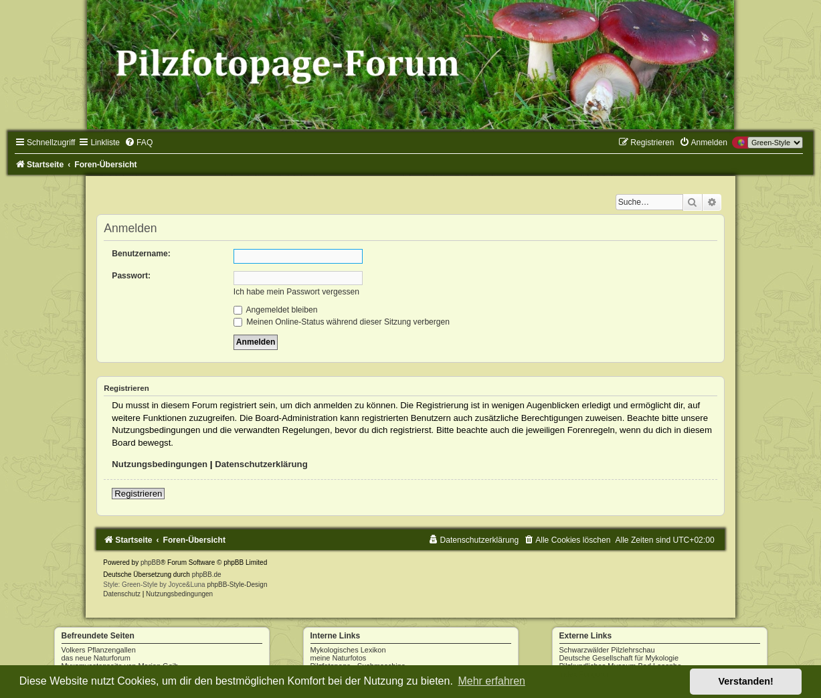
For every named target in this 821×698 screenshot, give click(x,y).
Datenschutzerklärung (261, 464)
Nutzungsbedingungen (159, 464)
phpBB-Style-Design (237, 584)
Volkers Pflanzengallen (99, 650)
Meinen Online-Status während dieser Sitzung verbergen (342, 322)
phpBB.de (206, 574)
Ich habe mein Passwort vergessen (296, 291)
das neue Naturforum (96, 658)
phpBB (151, 562)
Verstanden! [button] (746, 681)
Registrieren (138, 494)
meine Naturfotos (338, 658)
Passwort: (131, 275)
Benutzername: (141, 253)
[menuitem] (138, 142)
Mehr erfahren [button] (491, 681)
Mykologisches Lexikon (348, 650)
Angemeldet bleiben (276, 310)
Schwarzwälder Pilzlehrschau (607, 650)
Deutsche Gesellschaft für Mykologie (619, 658)
